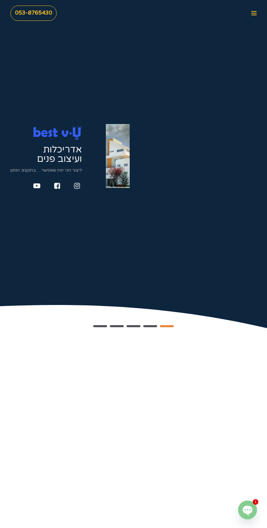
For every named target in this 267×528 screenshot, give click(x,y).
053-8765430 (33, 12)
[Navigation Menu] (254, 13)
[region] (133, 166)
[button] (167, 326)
